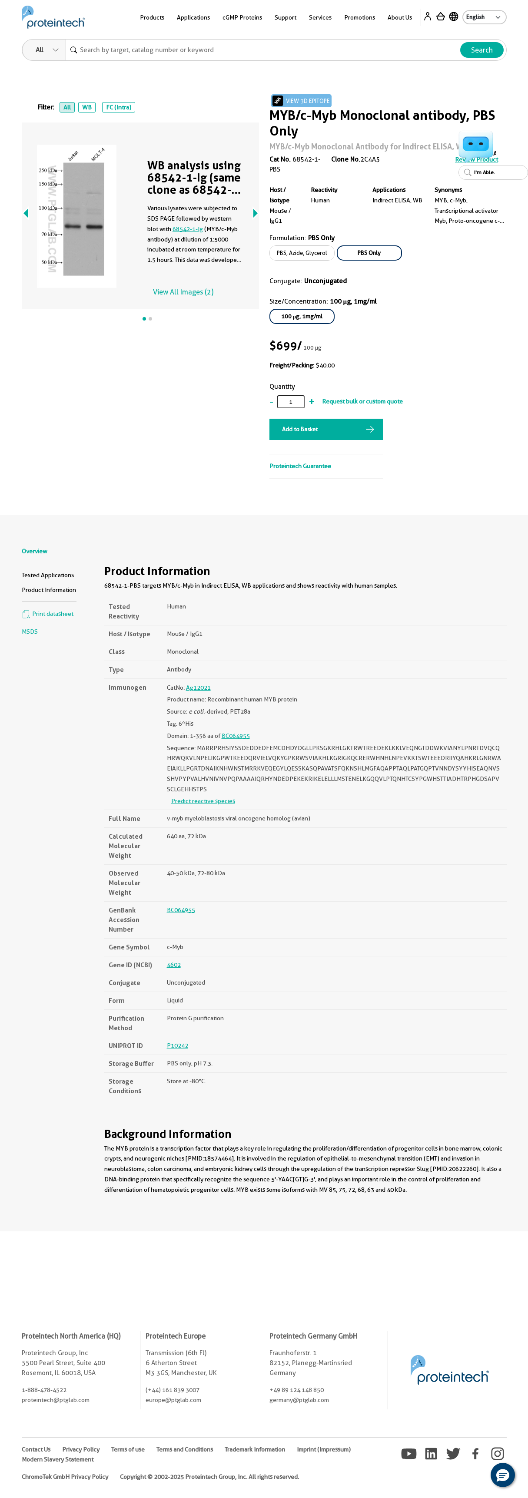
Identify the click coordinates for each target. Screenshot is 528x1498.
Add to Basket (300, 429)
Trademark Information (255, 1449)
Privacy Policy (81, 1449)
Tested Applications (48, 575)
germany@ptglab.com (299, 1399)
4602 (174, 964)
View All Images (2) (183, 292)
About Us (400, 17)
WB (87, 107)
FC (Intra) (118, 107)
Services (320, 17)
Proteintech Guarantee (300, 466)
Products (152, 17)
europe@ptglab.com (173, 1399)
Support (285, 17)
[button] (503, 1475)
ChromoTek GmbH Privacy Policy (65, 1476)
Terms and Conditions (184, 1449)
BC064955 (236, 735)
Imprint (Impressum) (324, 1449)
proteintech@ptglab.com (56, 1399)
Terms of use (128, 1449)
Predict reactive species (203, 800)
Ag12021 (198, 687)
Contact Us (36, 1449)
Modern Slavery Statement (57, 1459)
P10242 (177, 1045)
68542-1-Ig (188, 228)
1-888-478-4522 (44, 1389)
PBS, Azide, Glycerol (302, 252)
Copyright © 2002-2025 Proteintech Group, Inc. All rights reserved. (209, 1476)
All (67, 107)
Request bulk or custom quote (362, 401)
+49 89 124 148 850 (296, 1389)
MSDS (30, 631)
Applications (193, 17)
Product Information (49, 589)
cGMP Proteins (242, 17)
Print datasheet (47, 613)
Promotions (359, 17)
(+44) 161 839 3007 (172, 1389)
